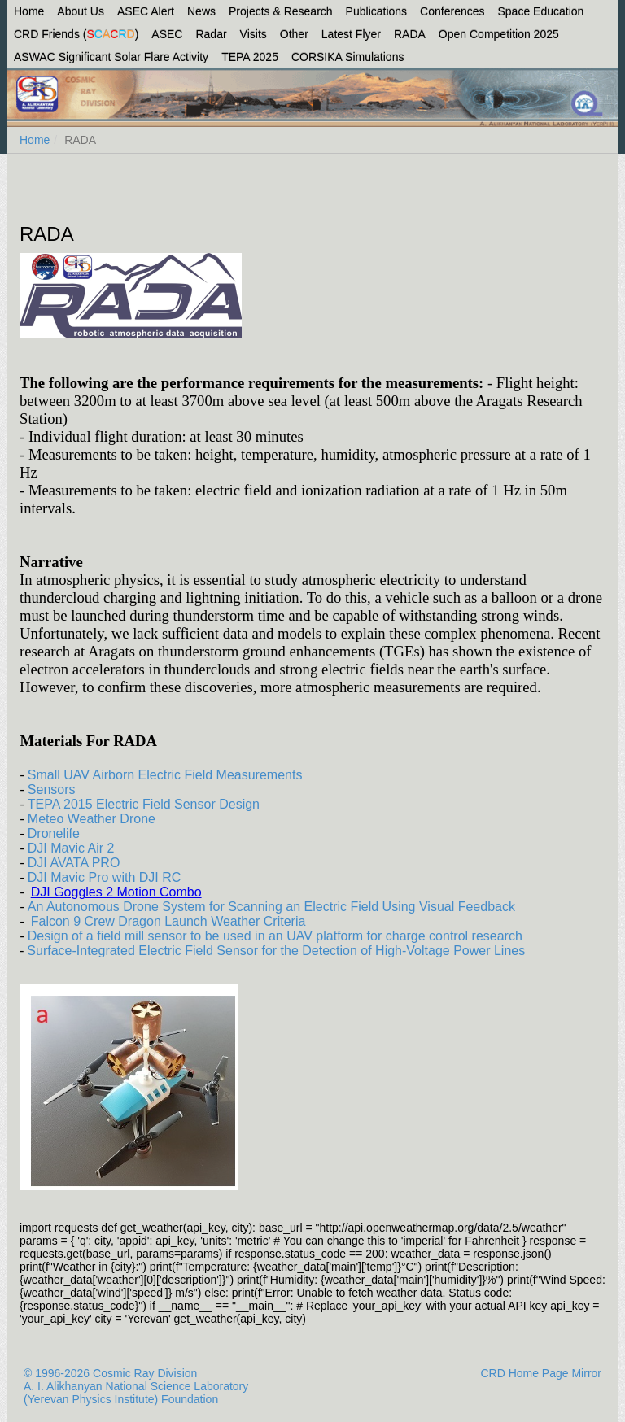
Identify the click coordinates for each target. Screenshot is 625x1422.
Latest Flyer (351, 34)
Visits (253, 34)
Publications (377, 11)
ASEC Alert (145, 11)
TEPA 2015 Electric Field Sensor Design (144, 804)
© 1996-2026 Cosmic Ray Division (110, 1373)
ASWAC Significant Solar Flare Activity (111, 56)
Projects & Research (281, 11)
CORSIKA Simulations (347, 56)
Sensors (52, 789)
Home (29, 11)
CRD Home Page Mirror (540, 1373)
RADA (410, 34)
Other (294, 34)
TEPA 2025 (249, 56)
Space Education (541, 11)
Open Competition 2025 (499, 34)
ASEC (166, 34)
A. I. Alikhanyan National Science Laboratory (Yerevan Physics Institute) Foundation (136, 1393)
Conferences (452, 11)
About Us (80, 11)
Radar (210, 34)
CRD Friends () (76, 34)
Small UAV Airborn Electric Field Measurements (165, 775)
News (201, 11)
